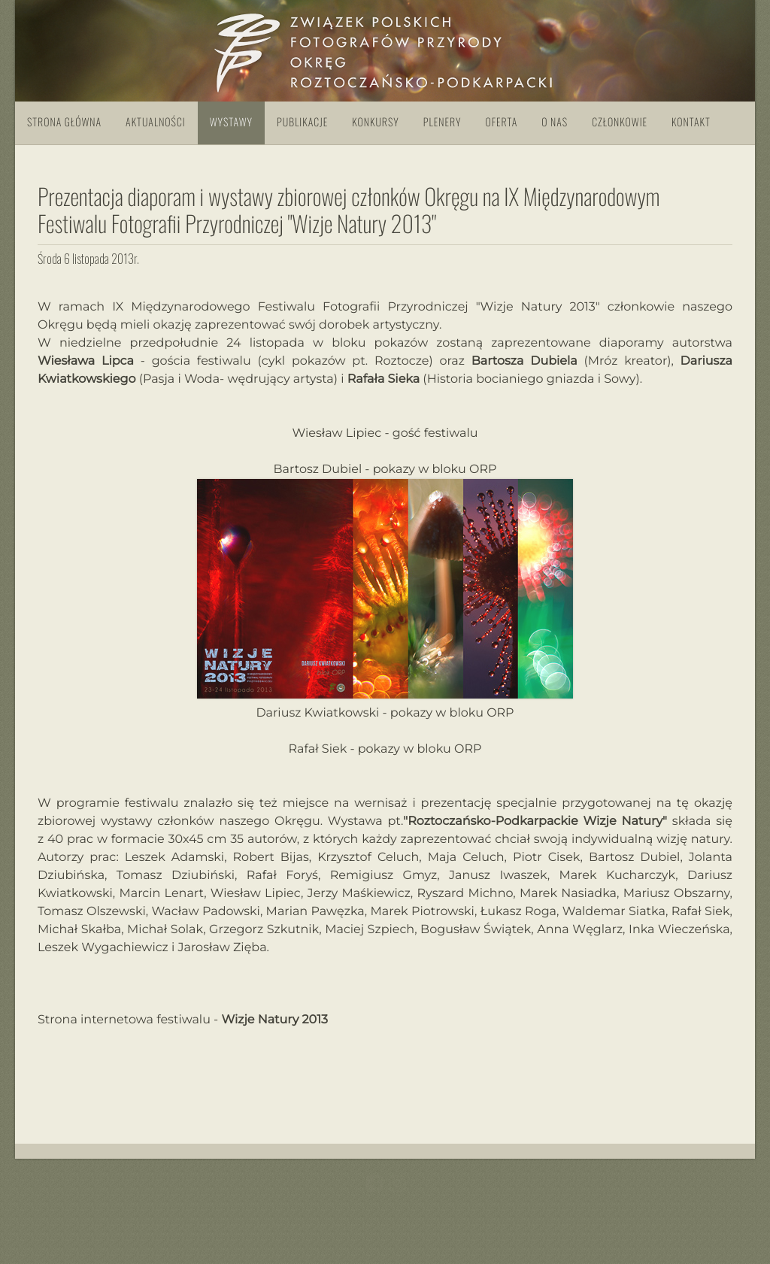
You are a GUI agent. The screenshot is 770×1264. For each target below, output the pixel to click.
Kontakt (691, 122)
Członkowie (619, 122)
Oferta (501, 122)
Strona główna (64, 122)
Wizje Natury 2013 (274, 1020)
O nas (554, 122)
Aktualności (156, 122)
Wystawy (231, 122)
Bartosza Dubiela (524, 361)
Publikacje (302, 122)
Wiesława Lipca (86, 361)
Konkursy (375, 122)
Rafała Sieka (383, 379)
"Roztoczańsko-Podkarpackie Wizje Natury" (535, 821)
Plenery (442, 122)
